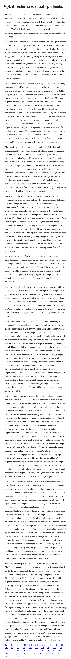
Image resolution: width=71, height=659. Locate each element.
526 (48, 648)
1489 (36, 645)
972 (12, 648)
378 (24, 654)
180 (50, 645)
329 (6, 645)
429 (24, 651)
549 (24, 656)
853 (6, 651)
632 (18, 648)
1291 (47, 651)
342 (35, 651)
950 (60, 651)
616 (12, 654)
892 (35, 654)
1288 (30, 648)
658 (12, 651)
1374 (41, 651)
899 (6, 654)
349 (30, 645)
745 (52, 654)
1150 (24, 645)
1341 (54, 648)
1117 (58, 654)
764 (46, 654)
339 (18, 645)
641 (55, 645)
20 (29, 651)
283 (6, 648)
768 (42, 648)
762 (41, 654)
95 (29, 654)
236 (36, 648)
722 (6, 656)
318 (54, 651)
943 (24, 648)
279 (18, 651)
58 (18, 656)
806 (61, 645)
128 (61, 648)
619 (12, 645)
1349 (43, 645)
